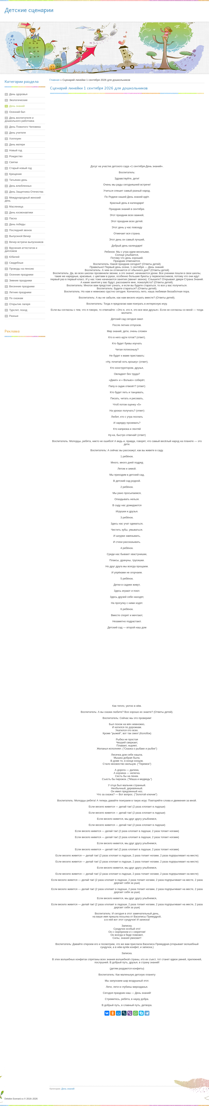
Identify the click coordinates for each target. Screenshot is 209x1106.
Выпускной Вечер (20, 236)
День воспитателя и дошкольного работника (19, 119)
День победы (17, 224)
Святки (13, 162)
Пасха (13, 218)
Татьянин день (18, 179)
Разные (13, 315)
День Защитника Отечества (26, 191)
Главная (54, 79)
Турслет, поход (18, 310)
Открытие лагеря (19, 304)
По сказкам (16, 298)
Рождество (15, 156)
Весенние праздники (21, 286)
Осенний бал (17, 111)
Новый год (15, 150)
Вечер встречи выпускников (26, 242)
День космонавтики (21, 212)
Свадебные (16, 262)
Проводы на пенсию (21, 268)
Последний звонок (20, 230)
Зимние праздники (20, 280)
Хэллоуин (15, 138)
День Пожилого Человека (25, 126)
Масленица (16, 206)
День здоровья (18, 94)
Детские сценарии (28, 9)
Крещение (15, 174)
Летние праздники (20, 292)
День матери (17, 144)
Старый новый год (20, 168)
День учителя (17, 132)
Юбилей (14, 256)
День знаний (17, 106)
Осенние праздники (21, 274)
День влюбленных (20, 185)
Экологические (18, 100)
